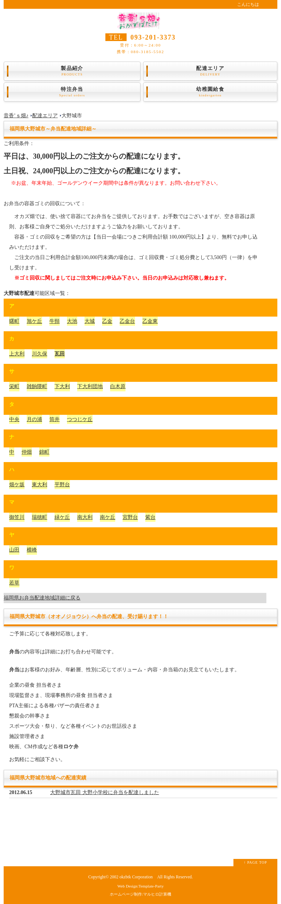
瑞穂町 (39, 517)
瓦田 (60, 354)
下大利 (62, 386)
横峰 (32, 550)
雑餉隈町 (37, 386)
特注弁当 (72, 91)
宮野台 (130, 517)
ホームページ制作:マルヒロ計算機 (140, 894)
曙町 (14, 321)
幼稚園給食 (210, 91)
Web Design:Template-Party (140, 886)
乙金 (107, 321)
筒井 (54, 419)
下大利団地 (90, 386)
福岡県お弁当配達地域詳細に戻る (42, 598)
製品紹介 (72, 71)
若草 (14, 583)
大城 (90, 321)
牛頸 (54, 321)
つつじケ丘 (80, 419)
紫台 (150, 517)
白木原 (117, 386)
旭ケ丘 (34, 321)
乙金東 (150, 321)
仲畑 (27, 452)
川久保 (39, 354)
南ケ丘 (107, 517)
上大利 (17, 354)
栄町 (14, 386)
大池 (72, 321)
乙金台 (127, 321)
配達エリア (210, 71)
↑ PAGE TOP (255, 862)
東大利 (39, 484)
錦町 (44, 452)
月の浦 (34, 419)
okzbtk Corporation (136, 877)
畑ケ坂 (17, 484)
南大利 (85, 517)
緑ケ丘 (62, 517)
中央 (14, 419)
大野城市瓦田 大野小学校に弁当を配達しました (104, 792)
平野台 (62, 484)
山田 (14, 550)
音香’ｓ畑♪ (16, 115)
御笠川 (17, 517)
